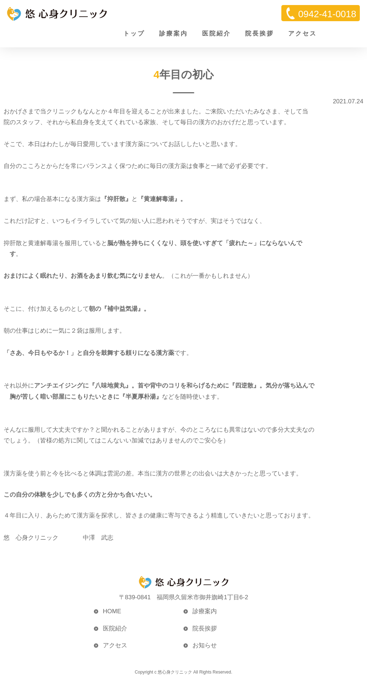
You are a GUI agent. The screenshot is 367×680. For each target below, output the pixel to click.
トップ (134, 33)
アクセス (302, 33)
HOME (112, 611)
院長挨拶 (259, 33)
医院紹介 (216, 33)
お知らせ (204, 645)
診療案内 (173, 33)
